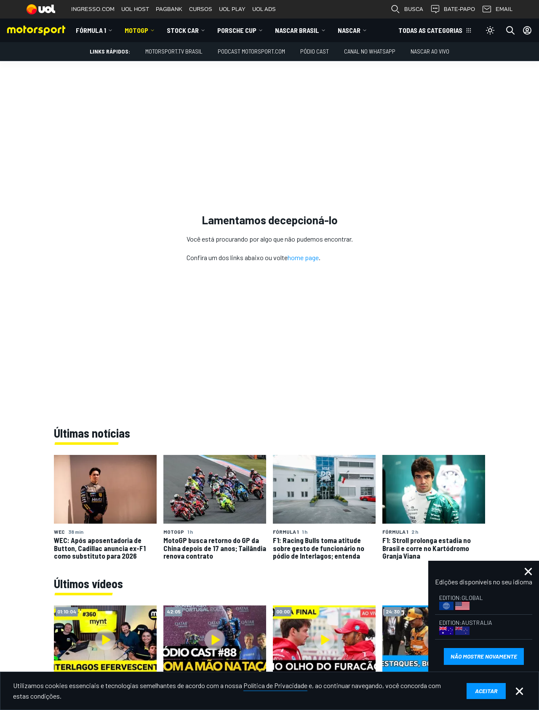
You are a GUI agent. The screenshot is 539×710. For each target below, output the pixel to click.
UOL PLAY (232, 9)
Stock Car (183, 30)
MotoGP (136, 30)
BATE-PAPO (452, 9)
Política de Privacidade (275, 685)
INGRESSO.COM (93, 9)
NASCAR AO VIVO (430, 51)
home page (303, 257)
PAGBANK (169, 9)
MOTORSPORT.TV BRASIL (174, 51)
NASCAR (349, 30)
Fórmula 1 (91, 30)
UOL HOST (135, 9)
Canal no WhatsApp (369, 51)
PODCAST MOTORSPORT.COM (251, 51)
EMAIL (497, 9)
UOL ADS (264, 9)
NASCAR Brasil (297, 30)
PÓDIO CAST (314, 51)
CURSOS (200, 9)
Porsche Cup (236, 30)
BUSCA (406, 9)
